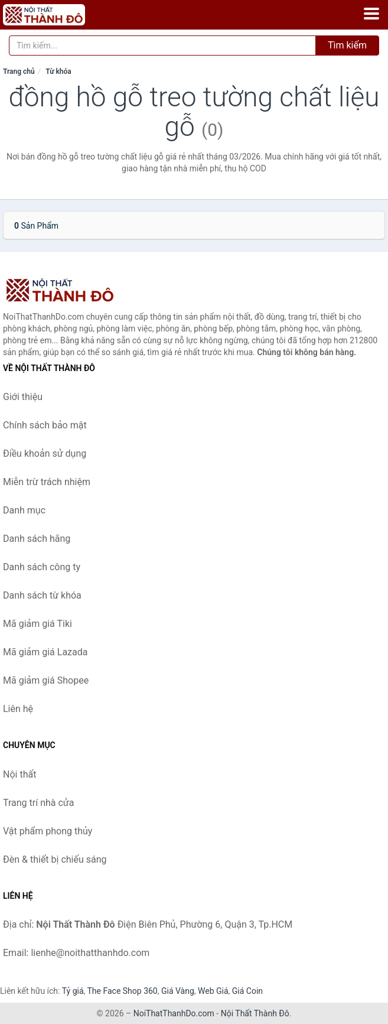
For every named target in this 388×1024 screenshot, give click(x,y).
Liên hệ (18, 708)
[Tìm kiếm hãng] (162, 45)
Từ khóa (58, 71)
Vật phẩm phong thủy (47, 831)
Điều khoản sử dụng (44, 453)
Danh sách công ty (41, 567)
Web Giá (213, 991)
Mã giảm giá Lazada (45, 652)
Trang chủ (19, 71)
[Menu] (371, 13)
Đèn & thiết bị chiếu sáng (55, 859)
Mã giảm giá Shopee (46, 680)
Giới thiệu (23, 396)
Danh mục (24, 510)
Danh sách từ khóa (42, 595)
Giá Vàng (177, 991)
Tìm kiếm (347, 45)
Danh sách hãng (36, 538)
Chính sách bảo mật (45, 425)
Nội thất (19, 774)
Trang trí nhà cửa (38, 802)
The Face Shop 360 (122, 991)
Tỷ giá (73, 991)
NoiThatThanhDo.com (173, 1013)
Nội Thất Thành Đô (255, 1013)
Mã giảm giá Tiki (37, 623)
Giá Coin (247, 991)
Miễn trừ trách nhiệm (46, 481)
